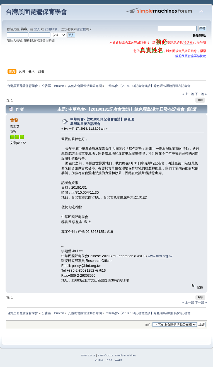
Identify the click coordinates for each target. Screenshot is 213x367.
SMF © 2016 (105, 355)
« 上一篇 (188, 94)
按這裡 (188, 42)
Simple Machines (125, 355)
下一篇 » (201, 94)
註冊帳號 (51, 29)
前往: (148, 324)
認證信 (81, 29)
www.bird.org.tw (160, 256)
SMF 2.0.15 (88, 355)
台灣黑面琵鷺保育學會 (36, 11)
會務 (14, 120)
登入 (37, 29)
